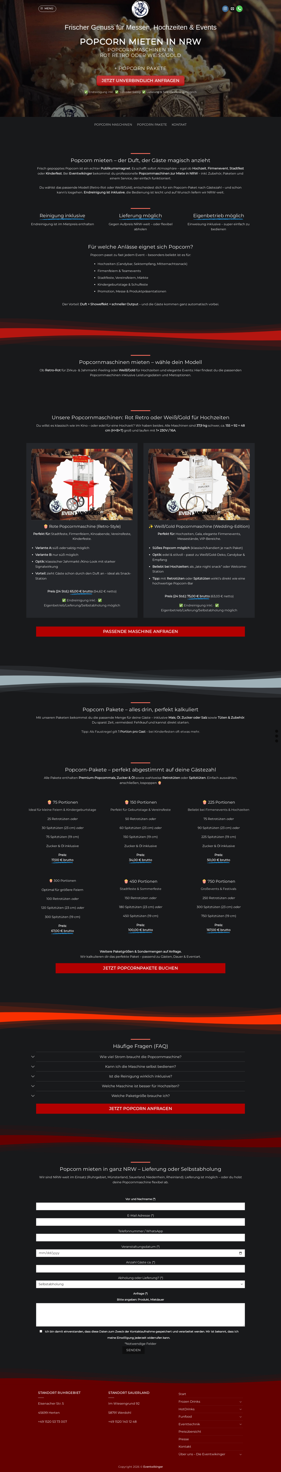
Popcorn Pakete (152, 124)
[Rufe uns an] (239, 8)
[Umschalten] (33, 1057)
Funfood (185, 1416)
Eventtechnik (189, 1424)
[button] (47, 9)
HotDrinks (187, 1409)
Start (182, 1394)
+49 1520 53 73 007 (52, 1421)
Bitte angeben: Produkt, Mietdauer (140, 1299)
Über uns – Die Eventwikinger (202, 1454)
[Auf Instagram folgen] (225, 8)
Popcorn (72, 168)
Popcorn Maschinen (113, 124)
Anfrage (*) (140, 1293)
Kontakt (179, 124)
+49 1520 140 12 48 (122, 1421)
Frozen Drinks (189, 1401)
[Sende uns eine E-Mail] (232, 8)
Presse (184, 1439)
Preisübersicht (190, 1431)
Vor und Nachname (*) (140, 1199)
